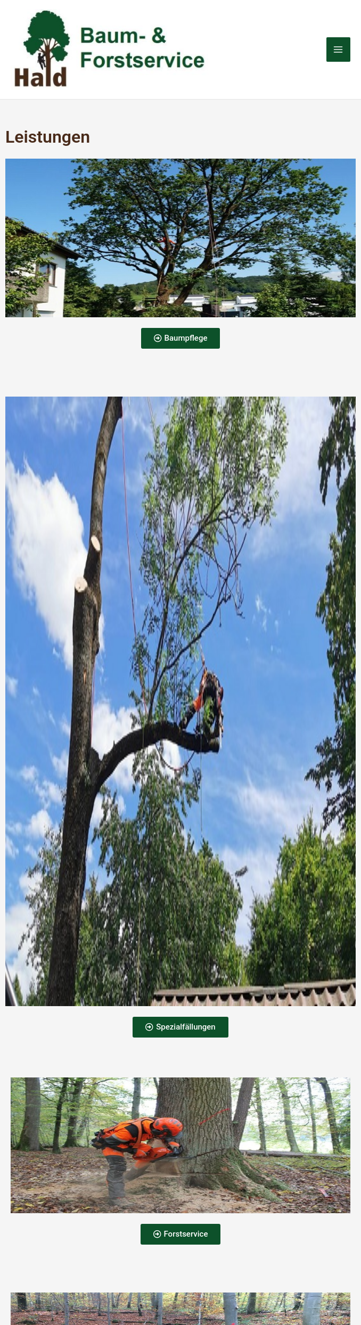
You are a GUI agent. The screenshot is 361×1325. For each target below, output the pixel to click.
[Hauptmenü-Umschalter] (338, 51)
